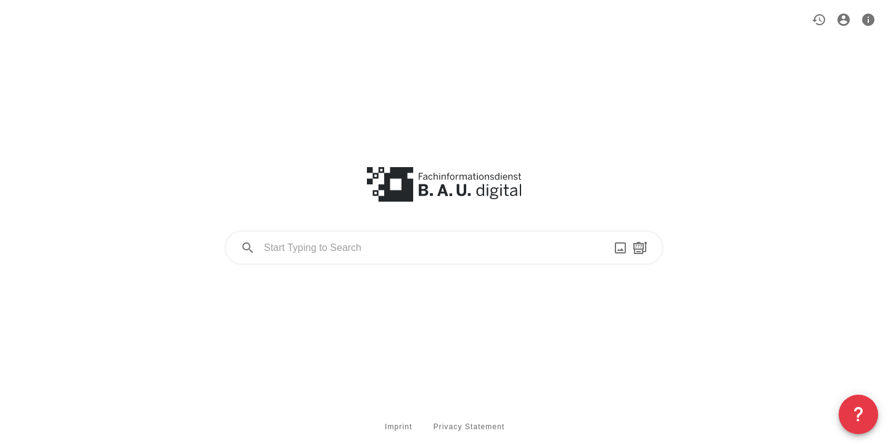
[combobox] (444, 248)
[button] (819, 20)
